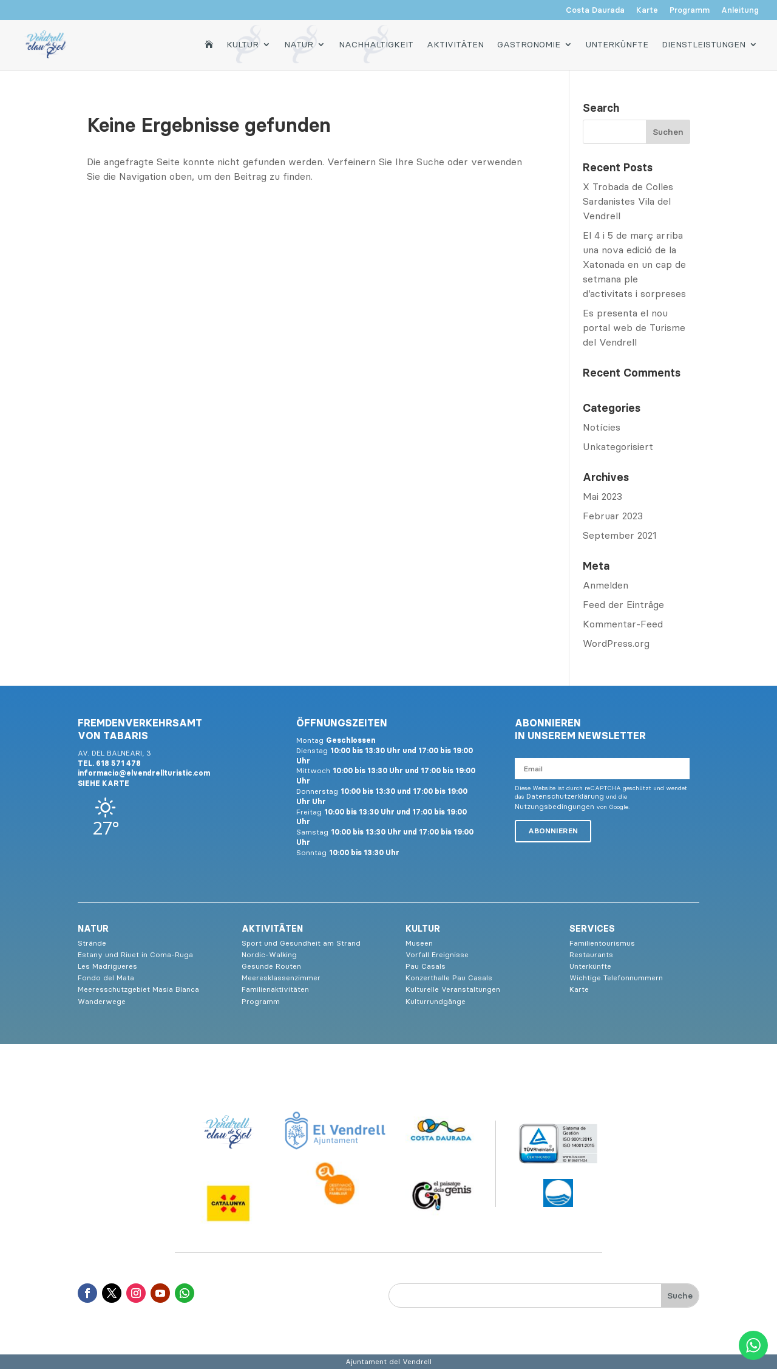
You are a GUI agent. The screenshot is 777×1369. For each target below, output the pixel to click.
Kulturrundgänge (435, 1001)
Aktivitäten (455, 43)
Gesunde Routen (271, 966)
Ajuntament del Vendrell (388, 1361)
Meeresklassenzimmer (281, 977)
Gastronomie (528, 43)
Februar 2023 (613, 516)
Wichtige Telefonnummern (616, 977)
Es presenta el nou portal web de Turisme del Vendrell (634, 327)
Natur (298, 43)
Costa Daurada (595, 10)
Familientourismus (602, 942)
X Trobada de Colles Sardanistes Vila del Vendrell (628, 201)
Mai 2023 (602, 496)
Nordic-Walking (269, 954)
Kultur (242, 43)
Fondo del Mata (106, 977)
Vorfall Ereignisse (437, 954)
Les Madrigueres (107, 966)
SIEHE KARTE (103, 783)
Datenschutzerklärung (565, 796)
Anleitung (740, 10)
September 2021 (620, 535)
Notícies (601, 427)
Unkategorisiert (618, 446)
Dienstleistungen (703, 43)
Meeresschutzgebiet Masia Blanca (138, 989)
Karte (647, 10)
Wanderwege (102, 1001)
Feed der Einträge (623, 604)
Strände (92, 942)
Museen (419, 942)
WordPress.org (616, 643)
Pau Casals (425, 966)
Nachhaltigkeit (376, 43)
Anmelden (605, 585)
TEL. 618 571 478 (109, 763)
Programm (690, 10)
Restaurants (591, 954)
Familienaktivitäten (275, 989)
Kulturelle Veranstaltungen (452, 989)
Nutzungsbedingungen (554, 806)
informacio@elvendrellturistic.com (144, 772)
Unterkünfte (617, 43)
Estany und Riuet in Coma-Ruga (135, 954)
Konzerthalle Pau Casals (448, 977)
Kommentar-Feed (623, 624)
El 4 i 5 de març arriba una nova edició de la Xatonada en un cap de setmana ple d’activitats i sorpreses (634, 264)
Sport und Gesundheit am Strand (301, 942)
